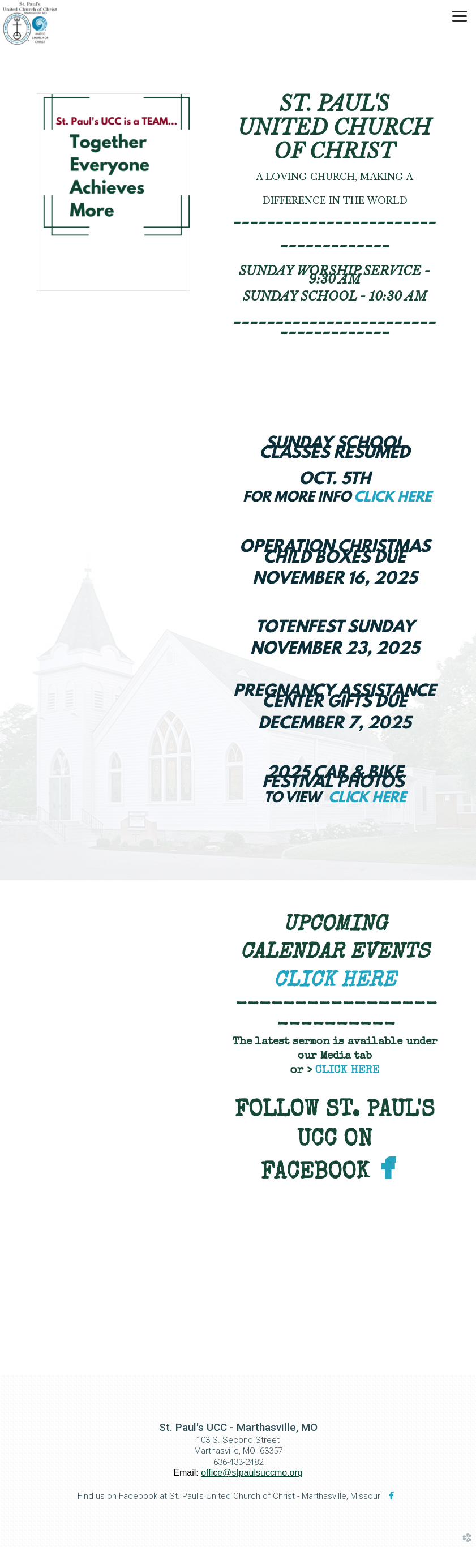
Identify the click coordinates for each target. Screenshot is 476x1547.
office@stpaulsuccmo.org (252, 1472)
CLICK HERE (392, 498)
